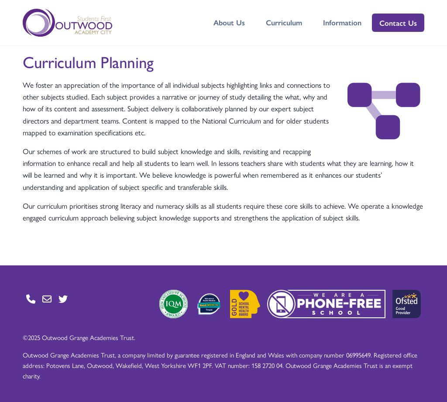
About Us (229, 22)
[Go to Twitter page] (63, 299)
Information (342, 22)
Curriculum (284, 22)
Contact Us (398, 22)
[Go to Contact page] (30, 299)
